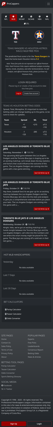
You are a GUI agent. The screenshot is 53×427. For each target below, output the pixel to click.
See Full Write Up (42, 173)
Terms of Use (6, 350)
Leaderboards (34, 346)
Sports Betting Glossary (11, 376)
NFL (6, 18)
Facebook (6, 385)
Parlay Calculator (14, 309)
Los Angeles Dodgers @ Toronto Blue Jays (26, 147)
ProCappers (10, 3)
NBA (40, 18)
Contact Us (5, 342)
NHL (47, 18)
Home (4, 339)
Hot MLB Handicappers (17, 254)
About (3, 357)
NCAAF (22, 18)
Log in (19, 93)
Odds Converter (13, 318)
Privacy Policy (7, 353)
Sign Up (13, 424)
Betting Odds (33, 353)
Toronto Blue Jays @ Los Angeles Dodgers (23, 219)
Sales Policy (6, 346)
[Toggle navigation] (48, 4)
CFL (26, 23)
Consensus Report (35, 350)
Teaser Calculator (14, 314)
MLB (13, 18)
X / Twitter (6, 389)
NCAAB (31, 18)
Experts (31, 339)
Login (39, 424)
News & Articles (34, 357)
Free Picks (32, 342)
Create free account (31, 93)
